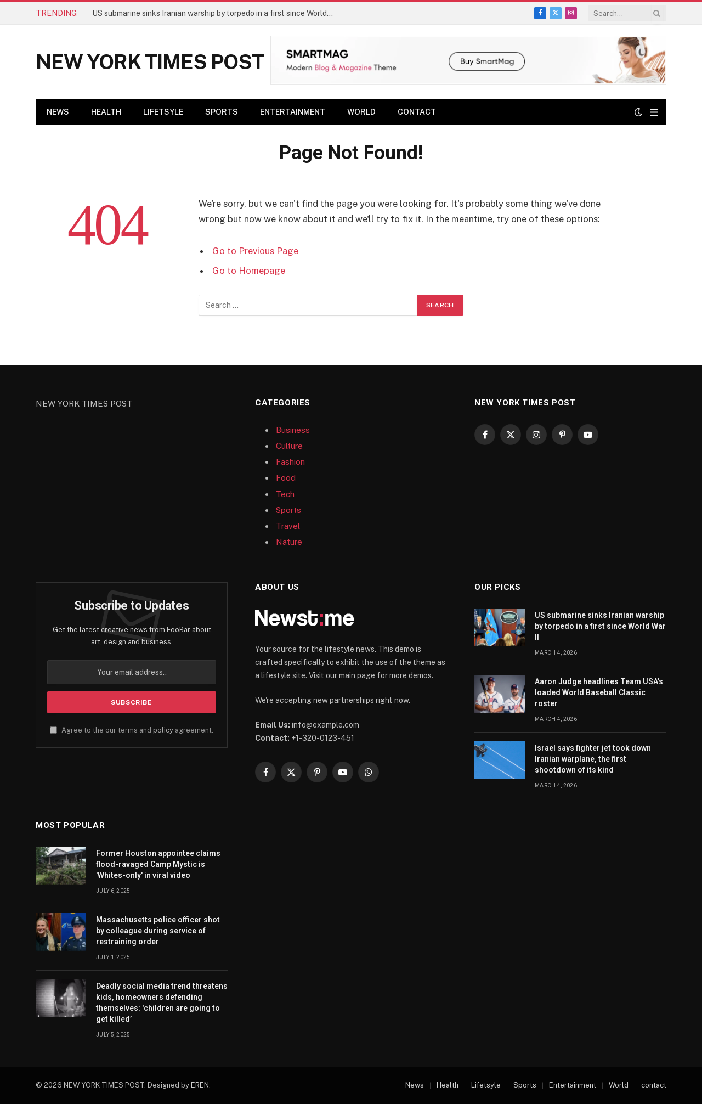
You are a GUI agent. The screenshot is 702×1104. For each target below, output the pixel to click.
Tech (285, 494)
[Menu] (654, 112)
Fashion (290, 461)
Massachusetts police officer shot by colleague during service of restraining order (158, 930)
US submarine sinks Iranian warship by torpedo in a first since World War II (215, 13)
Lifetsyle (163, 112)
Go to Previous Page (255, 250)
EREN (200, 1085)
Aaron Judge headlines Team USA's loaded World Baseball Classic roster (599, 692)
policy (163, 730)
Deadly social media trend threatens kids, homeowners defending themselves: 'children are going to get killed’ (162, 1002)
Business (293, 430)
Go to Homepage (248, 270)
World (361, 112)
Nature (289, 542)
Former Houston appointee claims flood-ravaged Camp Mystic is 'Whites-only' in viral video (158, 864)
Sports (221, 112)
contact (417, 112)
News (58, 112)
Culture (289, 445)
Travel (288, 526)
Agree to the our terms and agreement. (131, 730)
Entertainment (292, 112)
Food (286, 477)
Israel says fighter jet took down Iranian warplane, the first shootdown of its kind (593, 758)
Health (106, 112)
